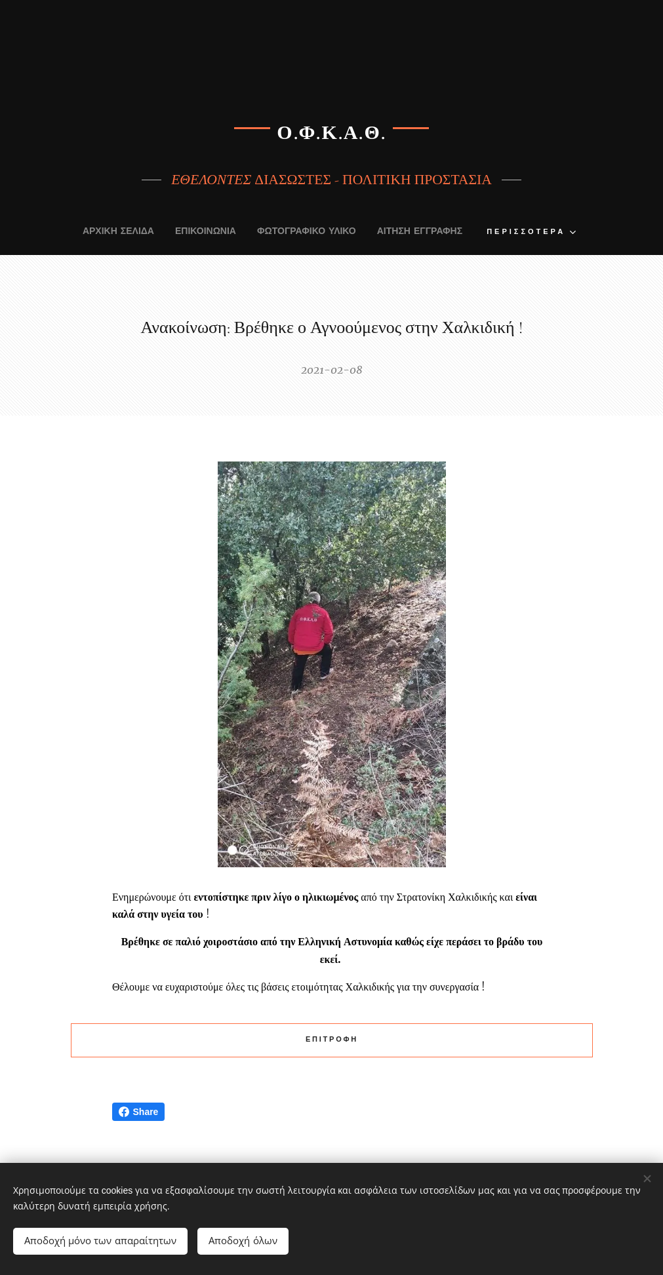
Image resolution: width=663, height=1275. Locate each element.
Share (139, 1112)
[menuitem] (93, 232)
